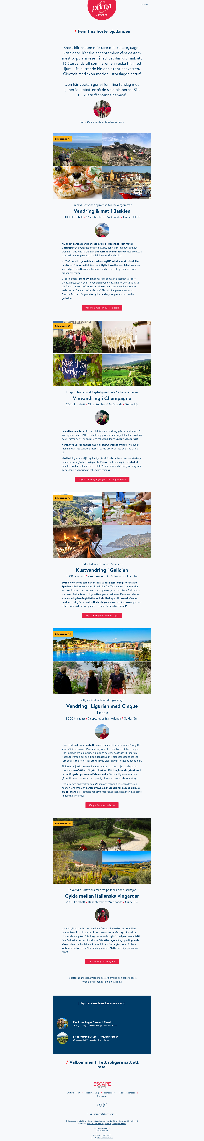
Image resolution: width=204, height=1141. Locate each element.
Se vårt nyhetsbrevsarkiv (102, 1113)
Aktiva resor (73, 1092)
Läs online (144, 4)
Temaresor (109, 1092)
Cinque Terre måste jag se (102, 805)
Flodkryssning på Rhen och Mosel (94, 1022)
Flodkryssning (92, 1092)
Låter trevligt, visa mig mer (102, 961)
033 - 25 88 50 (105, 1135)
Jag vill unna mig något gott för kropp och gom (102, 479)
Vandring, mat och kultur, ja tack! (102, 307)
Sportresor (102, 1096)
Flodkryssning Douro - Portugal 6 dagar (97, 1036)
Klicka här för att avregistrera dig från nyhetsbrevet (106, 1123)
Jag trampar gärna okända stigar (102, 615)
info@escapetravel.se (105, 1138)
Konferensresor (127, 1092)
